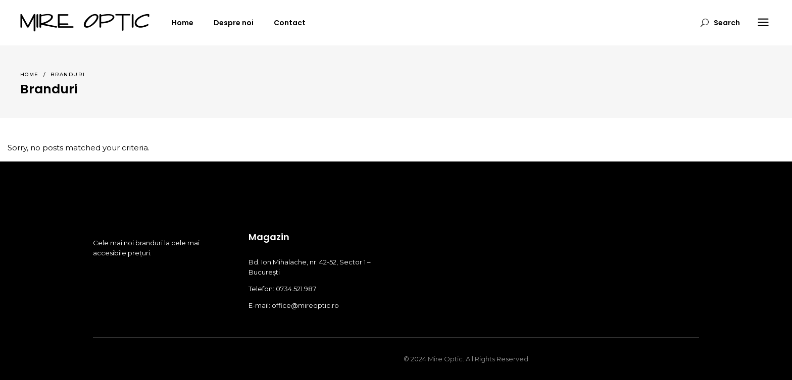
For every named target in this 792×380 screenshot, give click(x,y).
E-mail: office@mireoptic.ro (294, 305)
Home (29, 74)
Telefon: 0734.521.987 (282, 289)
